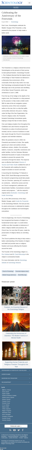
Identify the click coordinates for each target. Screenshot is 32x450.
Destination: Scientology (17, 193)
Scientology (14, 22)
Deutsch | (6, 399)
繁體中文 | (6, 390)
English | (6, 393)
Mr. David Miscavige (19, 254)
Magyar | (6, 410)
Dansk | (5, 391)
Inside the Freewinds (22, 201)
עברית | (5, 405)
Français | (6, 401)
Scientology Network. (14, 262)
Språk (3, 387)
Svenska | (6, 420)
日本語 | (6, 408)
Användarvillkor (23, 436)
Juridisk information (13, 437)
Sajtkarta (26, 437)
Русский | (6, 418)
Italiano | (5, 407)
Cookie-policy (4, 437)
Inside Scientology (7, 195)
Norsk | (6, 414)
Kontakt (21, 437)
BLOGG (16, 7)
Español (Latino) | (8, 397)
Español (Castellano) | (9, 395)
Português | (7, 416)
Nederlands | (6, 412)
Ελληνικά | (6, 403)
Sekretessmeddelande (13, 436)
